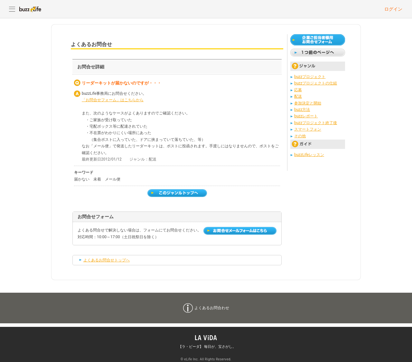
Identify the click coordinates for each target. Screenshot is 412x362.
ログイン (393, 9)
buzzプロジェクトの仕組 (315, 83)
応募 (298, 90)
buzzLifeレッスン (309, 154)
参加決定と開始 (307, 103)
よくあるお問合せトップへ (106, 260)
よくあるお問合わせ (211, 308)
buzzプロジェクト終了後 (315, 123)
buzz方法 (302, 109)
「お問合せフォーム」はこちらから (113, 100)
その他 (300, 136)
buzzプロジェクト (309, 76)
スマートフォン (307, 129)
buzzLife (30, 9)
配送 (298, 96)
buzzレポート (306, 116)
